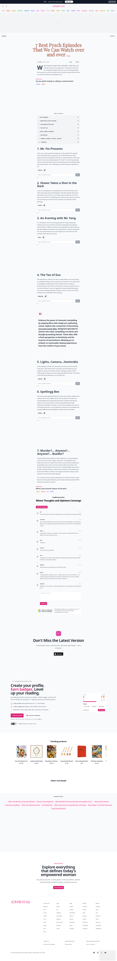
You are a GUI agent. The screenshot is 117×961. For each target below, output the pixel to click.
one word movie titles (47, 328)
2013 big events (47, 805)
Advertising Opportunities (93, 941)
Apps (97, 10)
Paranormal (102, 10)
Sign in (40, 719)
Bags (71, 903)
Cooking (73, 10)
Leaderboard (86, 710)
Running (98, 922)
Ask (78, 175)
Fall (48, 491)
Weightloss (26, 10)
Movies (63, 10)
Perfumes (85, 922)
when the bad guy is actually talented (21, 802)
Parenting (72, 922)
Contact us (46, 941)
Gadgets (14, 10)
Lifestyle (98, 916)
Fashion (58, 10)
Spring (37, 491)
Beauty (32, 10)
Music (68, 10)
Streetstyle (91, 10)
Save (70, 62)
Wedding (85, 928)
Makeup (58, 919)
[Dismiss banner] (79, 609)
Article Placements (69, 941)
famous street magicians (44, 802)
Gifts (84, 913)
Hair (97, 913)
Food (48, 10)
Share (76, 62)
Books (37, 10)
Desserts (43, 10)
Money (71, 919)
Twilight (52, 10)
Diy (57, 909)
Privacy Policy (68, 944)
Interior (72, 916)
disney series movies (102, 802)
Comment (43, 603)
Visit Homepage (58, 887)
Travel (3, 10)
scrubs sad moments (58, 809)
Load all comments (42, 507)
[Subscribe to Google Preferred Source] (45, 610)
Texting (38, 84)
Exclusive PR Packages (49, 944)
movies (4, 36)
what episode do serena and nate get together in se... (74, 802)
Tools (44, 931)
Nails (44, 922)
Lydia (40, 62)
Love (108, 10)
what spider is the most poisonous (100, 805)
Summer (43, 491)
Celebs (71, 906)
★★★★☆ (112, 36)
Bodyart (8, 10)
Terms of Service (90, 944)
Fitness (84, 909)
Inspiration (20, 10)
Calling (43, 84)
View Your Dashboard (33, 715)
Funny (45, 913)
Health (78, 10)
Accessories (84, 10)
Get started (101, 710)
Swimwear (98, 925)
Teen (44, 928)
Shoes (112, 10)
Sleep (71, 925)
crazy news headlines (12, 805)
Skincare (58, 925)
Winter (52, 491)
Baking (84, 903)
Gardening (72, 913)
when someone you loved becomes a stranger (70, 805)
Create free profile (17, 715)
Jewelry (84, 916)
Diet (44, 909)
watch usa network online (31, 805)
